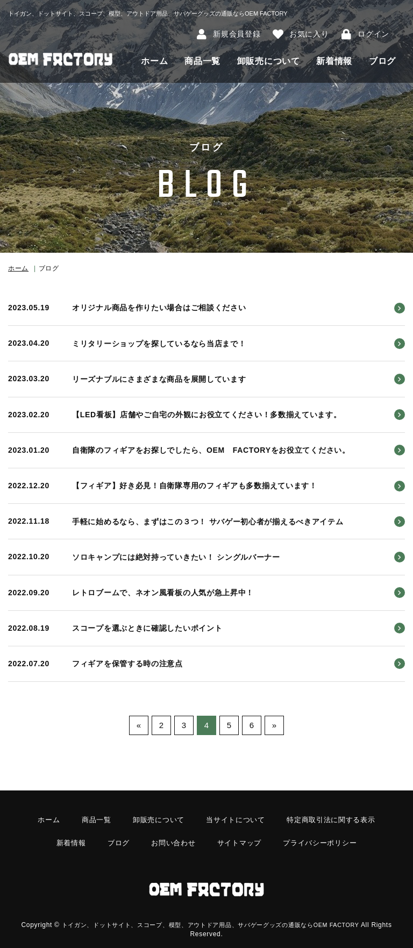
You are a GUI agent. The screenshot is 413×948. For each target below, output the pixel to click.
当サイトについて (236, 819)
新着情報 (334, 61)
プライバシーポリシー (325, 838)
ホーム (154, 61)
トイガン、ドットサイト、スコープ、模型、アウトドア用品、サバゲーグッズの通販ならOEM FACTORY (221, 913)
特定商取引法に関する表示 (336, 819)
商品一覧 (202, 61)
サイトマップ (240, 838)
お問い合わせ (171, 838)
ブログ (382, 61)
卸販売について (268, 61)
